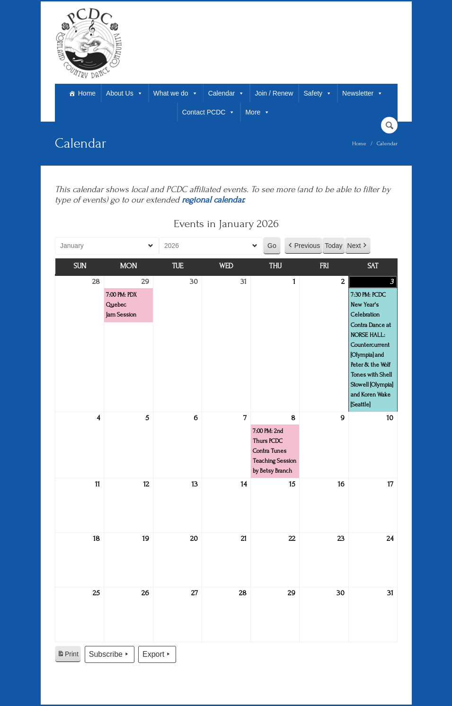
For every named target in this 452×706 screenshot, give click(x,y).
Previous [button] (302, 246)
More (257, 112)
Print (68, 655)
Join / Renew (274, 93)
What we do (175, 93)
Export (156, 654)
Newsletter (362, 93)
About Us (124, 93)
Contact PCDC (208, 112)
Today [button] (333, 245)
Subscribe (109, 654)
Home (87, 93)
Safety (317, 93)
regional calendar (212, 200)
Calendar (226, 93)
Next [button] (357, 246)
